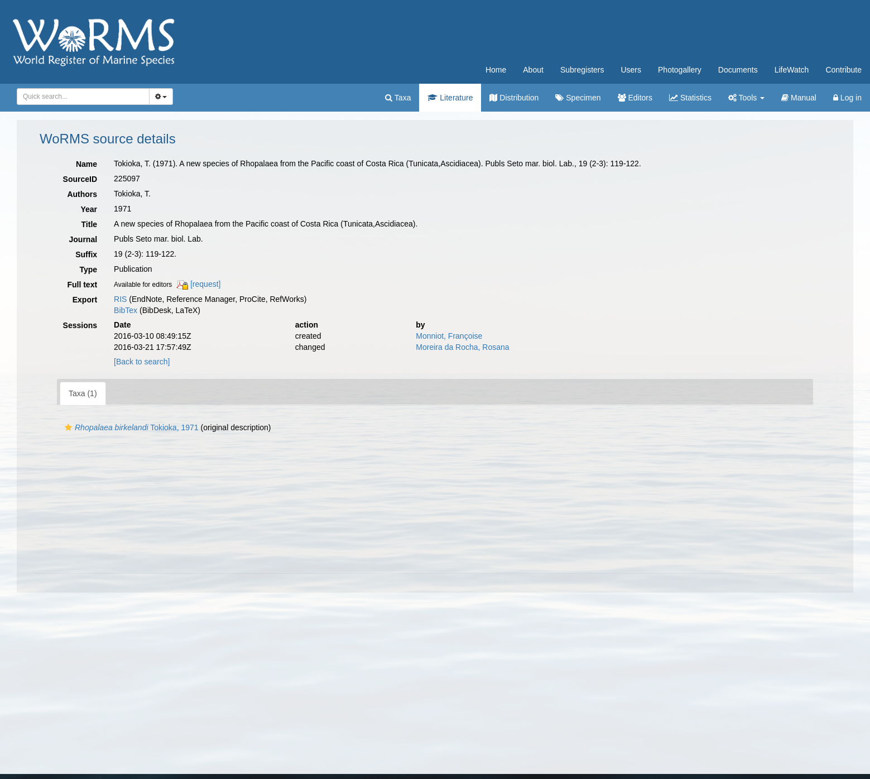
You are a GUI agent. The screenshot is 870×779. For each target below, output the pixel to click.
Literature (450, 97)
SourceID (80, 179)
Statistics (690, 97)
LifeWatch (792, 69)
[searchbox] (81, 96)
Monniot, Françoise (449, 335)
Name (86, 164)
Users (631, 69)
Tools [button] (746, 97)
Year (88, 209)
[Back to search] (142, 361)
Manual (798, 97)
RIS (120, 299)
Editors (635, 97)
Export (85, 299)
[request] (205, 284)
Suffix (86, 254)
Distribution (514, 97)
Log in (847, 97)
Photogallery (679, 69)
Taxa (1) (83, 393)
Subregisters (582, 69)
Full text (82, 284)
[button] (68, 427)
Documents (738, 69)
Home (496, 69)
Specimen (577, 97)
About (533, 69)
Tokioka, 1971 (130, 427)
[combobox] (83, 96)
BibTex (125, 310)
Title (89, 224)
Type (88, 269)
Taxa (398, 97)
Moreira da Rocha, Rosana (462, 347)
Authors (82, 194)
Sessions (80, 325)
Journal (83, 239)
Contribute (843, 69)
